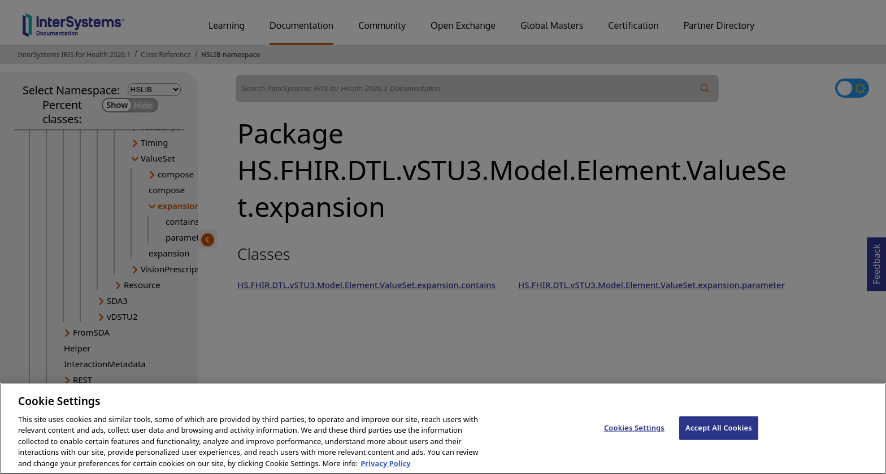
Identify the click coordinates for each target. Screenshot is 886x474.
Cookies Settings (634, 439)
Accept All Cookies (718, 439)
